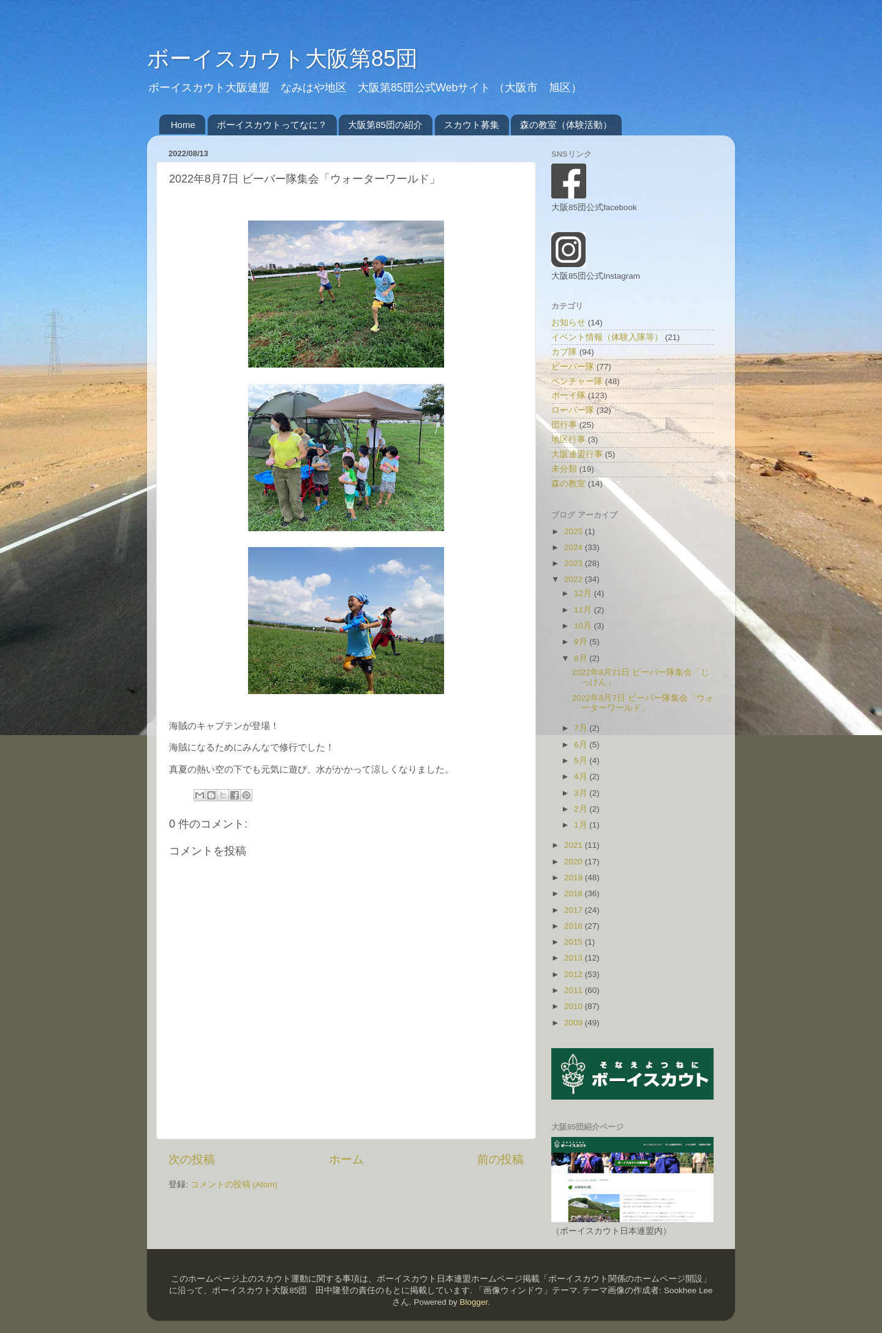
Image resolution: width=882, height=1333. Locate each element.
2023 (574, 563)
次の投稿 (191, 1159)
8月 (581, 658)
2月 (581, 809)
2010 (574, 1006)
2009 (574, 1022)
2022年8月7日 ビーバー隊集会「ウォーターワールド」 (643, 702)
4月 (581, 776)
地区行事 (568, 439)
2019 (574, 877)
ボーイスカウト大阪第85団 (282, 58)
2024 (574, 547)
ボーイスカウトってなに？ (272, 124)
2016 (574, 926)
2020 (574, 861)
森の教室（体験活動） (566, 124)
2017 (574, 910)
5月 (581, 760)
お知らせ (568, 322)
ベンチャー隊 (577, 381)
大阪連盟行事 (577, 454)
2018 (574, 893)
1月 (581, 824)
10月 (584, 625)
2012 (574, 974)
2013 (574, 957)
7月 (581, 728)
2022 (574, 579)
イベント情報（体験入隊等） (607, 337)
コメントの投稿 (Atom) (233, 1184)
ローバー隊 (572, 410)
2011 (574, 990)
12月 (584, 593)
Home (183, 124)
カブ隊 (564, 352)
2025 (574, 531)
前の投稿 (500, 1159)
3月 (581, 793)
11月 (584, 609)
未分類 (564, 469)
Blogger (473, 1302)
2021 (574, 845)
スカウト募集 (471, 124)
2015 (574, 941)
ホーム (346, 1159)
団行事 (564, 424)
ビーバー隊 (572, 366)
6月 (581, 744)
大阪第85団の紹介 (385, 124)
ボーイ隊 (568, 395)
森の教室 (568, 483)
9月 (581, 641)
